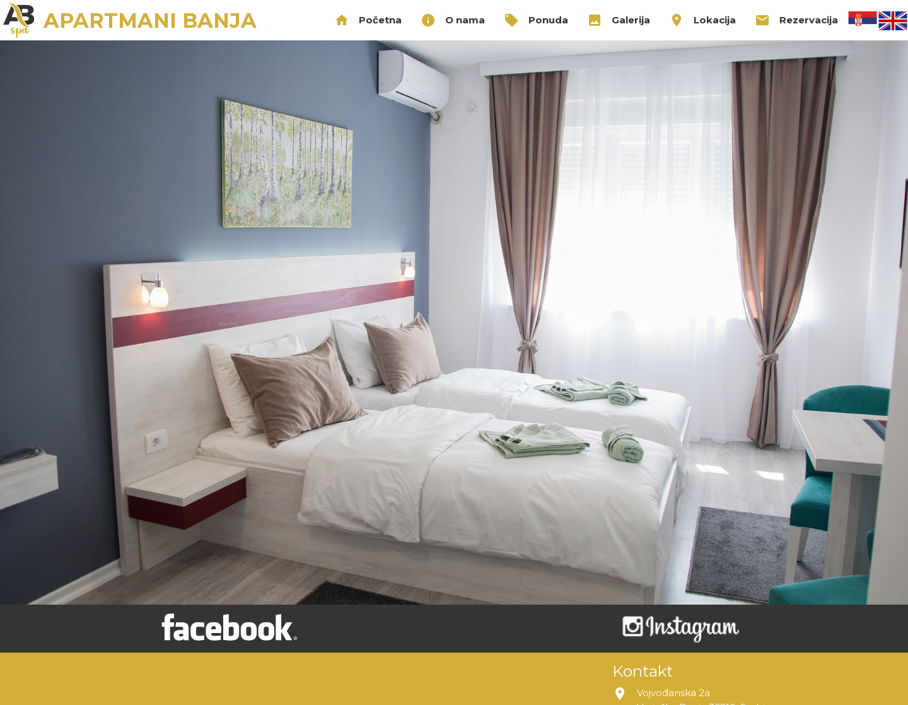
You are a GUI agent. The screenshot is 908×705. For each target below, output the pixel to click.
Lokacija (702, 20)
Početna (368, 20)
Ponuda (536, 20)
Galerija (618, 20)
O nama (453, 20)
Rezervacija (796, 20)
